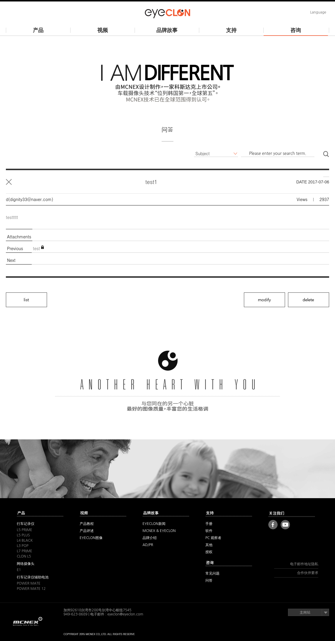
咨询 (296, 30)
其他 (40, 513)
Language (318, 12)
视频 (102, 30)
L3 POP (23, 546)
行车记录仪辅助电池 (32, 577)
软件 (208, 531)
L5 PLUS (23, 535)
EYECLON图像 (91, 538)
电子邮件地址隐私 (304, 564)
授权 (208, 552)
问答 (208, 580)
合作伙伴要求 (307, 573)
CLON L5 (24, 556)
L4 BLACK (25, 540)
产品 (38, 30)
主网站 (308, 612)
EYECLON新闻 (154, 523)
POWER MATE (28, 583)
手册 (208, 523)
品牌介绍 (150, 538)
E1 (19, 570)
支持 (231, 30)
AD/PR (148, 545)
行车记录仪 (25, 523)
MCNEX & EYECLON (159, 531)
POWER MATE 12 (31, 588)
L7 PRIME (24, 551)
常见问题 (212, 573)
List (9, 182)
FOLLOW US (291, 513)
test (36, 248)
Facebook (273, 524)
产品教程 (87, 523)
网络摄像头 (25, 563)
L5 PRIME (24, 530)
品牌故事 (166, 30)
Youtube (285, 524)
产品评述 (87, 531)
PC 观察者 (213, 538)
